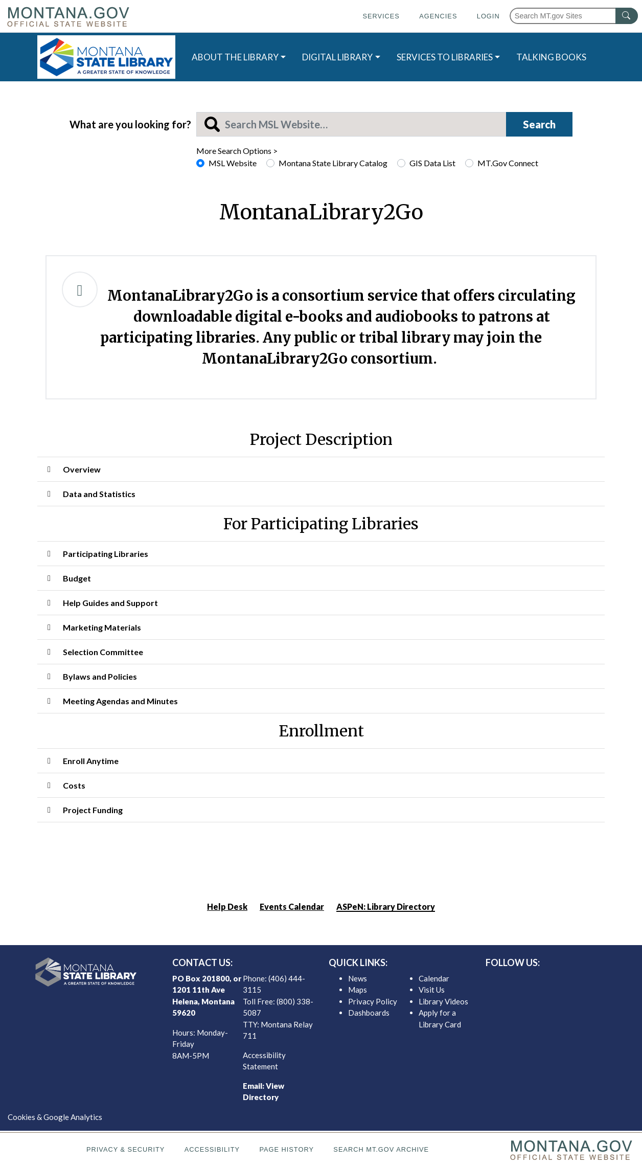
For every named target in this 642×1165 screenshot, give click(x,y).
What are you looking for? (130, 124)
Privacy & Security (125, 1149)
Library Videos (443, 1001)
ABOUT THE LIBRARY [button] (235, 57)
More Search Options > (237, 150)
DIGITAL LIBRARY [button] (337, 57)
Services (380, 16)
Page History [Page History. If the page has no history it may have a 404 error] (286, 1149)
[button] (321, 469)
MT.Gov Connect (507, 163)
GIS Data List (432, 163)
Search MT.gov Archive (381, 1149)
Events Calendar (292, 906)
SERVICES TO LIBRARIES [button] (445, 57)
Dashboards (368, 1012)
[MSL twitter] (548, 981)
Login (488, 16)
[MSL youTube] (580, 981)
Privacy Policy (372, 1001)
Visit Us (432, 989)
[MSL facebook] (531, 981)
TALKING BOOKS (551, 57)
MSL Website (233, 163)
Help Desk (227, 906)
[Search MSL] (351, 124)
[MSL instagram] (564, 981)
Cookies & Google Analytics (55, 1117)
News (357, 978)
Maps (357, 989)
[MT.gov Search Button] (626, 16)
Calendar (434, 978)
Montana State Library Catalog (333, 163)
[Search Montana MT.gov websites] (574, 16)
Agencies (438, 16)
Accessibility (212, 1149)
